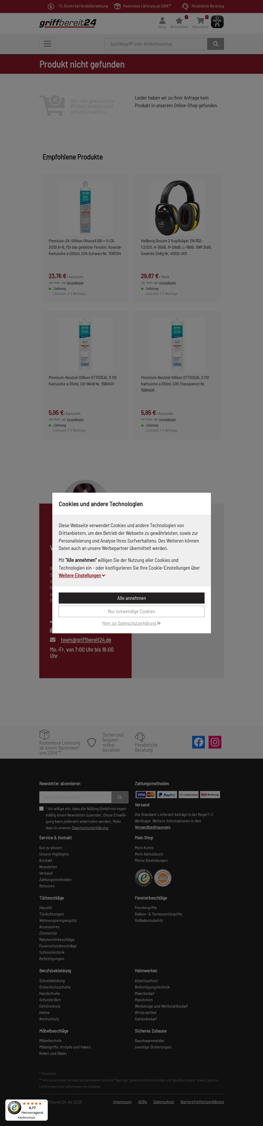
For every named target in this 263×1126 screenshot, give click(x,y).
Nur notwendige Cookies (131, 611)
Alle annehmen (131, 598)
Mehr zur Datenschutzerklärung (131, 623)
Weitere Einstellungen (82, 575)
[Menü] (44, 1102)
